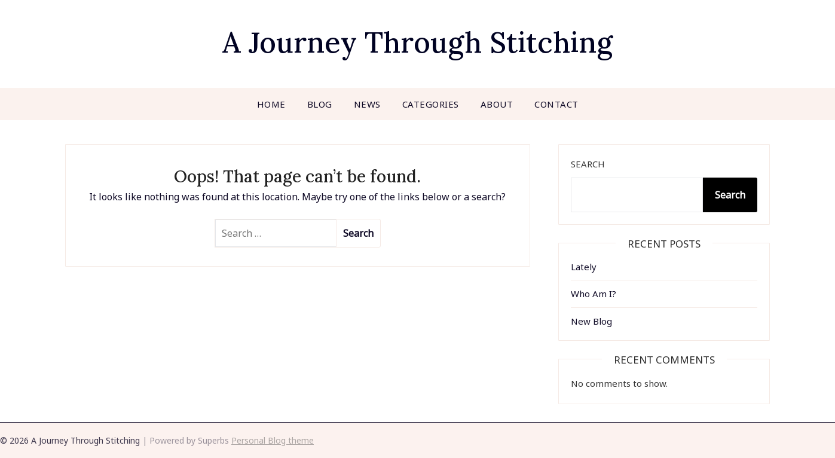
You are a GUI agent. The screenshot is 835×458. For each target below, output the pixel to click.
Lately (584, 267)
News (367, 104)
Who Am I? (593, 294)
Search (588, 164)
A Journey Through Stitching (417, 42)
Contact (556, 104)
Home (271, 104)
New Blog (591, 321)
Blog (319, 104)
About (497, 104)
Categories (430, 104)
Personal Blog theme (272, 440)
